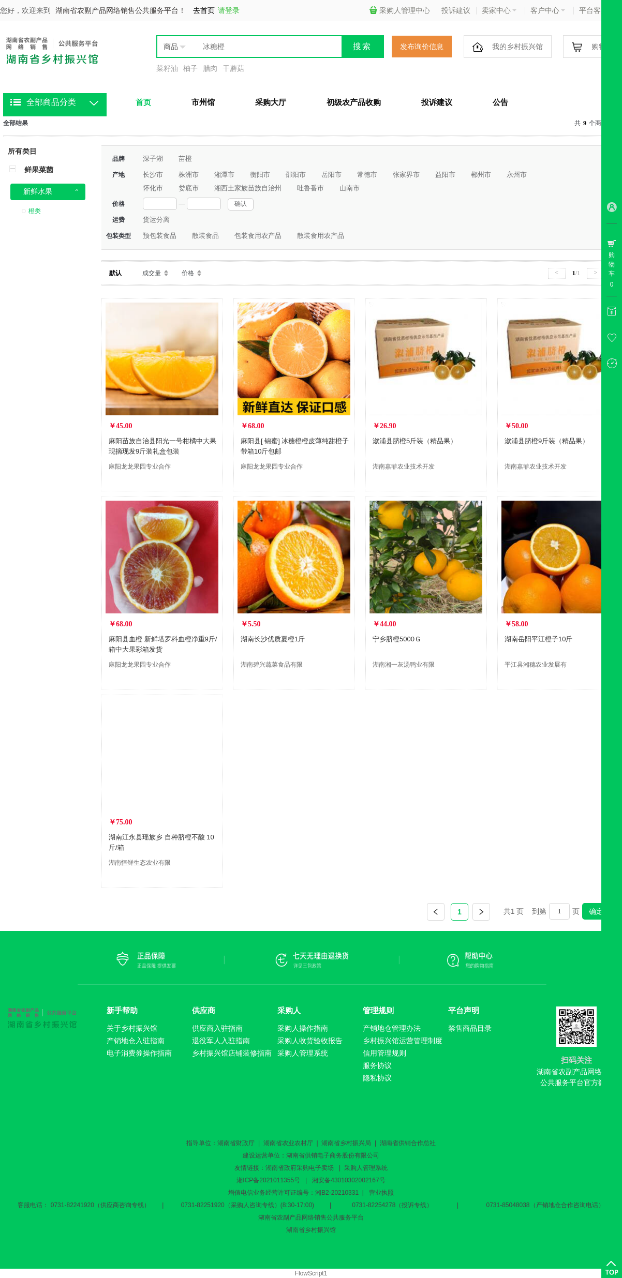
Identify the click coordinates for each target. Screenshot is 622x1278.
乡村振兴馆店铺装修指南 (232, 1053)
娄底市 (189, 188)
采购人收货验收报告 (310, 1040)
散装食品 (205, 235)
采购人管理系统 (302, 1053)
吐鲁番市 (310, 188)
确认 (240, 203)
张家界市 (406, 174)
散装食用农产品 (320, 235)
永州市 (517, 174)
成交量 (151, 273)
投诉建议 (455, 10)
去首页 (204, 10)
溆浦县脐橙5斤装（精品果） (415, 441)
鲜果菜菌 (38, 170)
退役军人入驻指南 (221, 1040)
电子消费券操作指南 (139, 1053)
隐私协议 (377, 1078)
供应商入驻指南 (217, 1028)
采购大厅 (270, 102)
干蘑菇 (233, 68)
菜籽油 (167, 68)
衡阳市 (260, 174)
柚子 (190, 68)
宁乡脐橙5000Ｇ (397, 639)
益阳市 (445, 174)
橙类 (34, 211)
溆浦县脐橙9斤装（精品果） (547, 441)
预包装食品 (159, 235)
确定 (596, 911)
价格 (188, 273)
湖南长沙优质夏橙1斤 (273, 639)
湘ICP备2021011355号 (268, 1180)
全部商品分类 (51, 102)
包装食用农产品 (258, 235)
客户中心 (547, 10)
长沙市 (153, 174)
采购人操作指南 (302, 1028)
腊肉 (210, 68)
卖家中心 (499, 10)
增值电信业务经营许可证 (262, 1192)
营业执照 (381, 1192)
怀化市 (153, 188)
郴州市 (481, 174)
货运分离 (156, 219)
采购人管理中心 (399, 10)
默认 (115, 273)
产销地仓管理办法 (392, 1028)
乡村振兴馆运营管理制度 (402, 1040)
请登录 (229, 10)
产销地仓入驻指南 (136, 1040)
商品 (171, 46)
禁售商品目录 (470, 1028)
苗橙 (185, 158)
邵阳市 (296, 174)
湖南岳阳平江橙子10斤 (538, 639)
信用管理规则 (384, 1053)
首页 (143, 102)
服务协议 (377, 1065)
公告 (500, 102)
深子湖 (153, 158)
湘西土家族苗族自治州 (248, 188)
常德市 (367, 174)
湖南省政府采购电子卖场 (299, 1167)
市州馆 (203, 102)
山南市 (349, 188)
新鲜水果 (37, 191)
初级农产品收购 (354, 102)
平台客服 (596, 10)
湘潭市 (224, 174)
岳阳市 (331, 174)
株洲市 (189, 174)
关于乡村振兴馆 (132, 1028)
